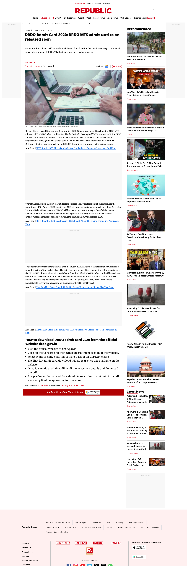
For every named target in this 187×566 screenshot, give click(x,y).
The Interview (70, 527)
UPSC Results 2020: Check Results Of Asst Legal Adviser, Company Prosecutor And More (76, 148)
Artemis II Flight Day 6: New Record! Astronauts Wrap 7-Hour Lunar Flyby (145, 165)
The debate (96, 522)
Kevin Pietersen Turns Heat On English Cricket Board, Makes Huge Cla (145, 129)
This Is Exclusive (52, 527)
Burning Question (136, 522)
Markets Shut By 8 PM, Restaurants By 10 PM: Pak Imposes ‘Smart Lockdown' (145, 274)
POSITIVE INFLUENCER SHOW (58, 522)
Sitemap (25, 556)
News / (24, 24)
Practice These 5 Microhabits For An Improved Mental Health (144, 200)
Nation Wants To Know (150, 527)
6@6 (108, 522)
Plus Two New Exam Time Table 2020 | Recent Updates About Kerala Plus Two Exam (75, 287)
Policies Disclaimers (30, 560)
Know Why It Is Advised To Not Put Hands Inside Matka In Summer (143, 310)
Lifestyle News (132, 315)
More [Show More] (151, 18)
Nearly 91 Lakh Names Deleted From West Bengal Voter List (144, 345)
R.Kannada (106, 3)
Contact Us (26, 548)
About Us (25, 543)
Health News (132, 206)
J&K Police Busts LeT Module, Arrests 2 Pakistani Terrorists (145, 58)
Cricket (129, 135)
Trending (119, 522)
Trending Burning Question (57, 532)
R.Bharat (90, 3)
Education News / (34, 24)
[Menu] (151, 10)
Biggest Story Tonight (126, 527)
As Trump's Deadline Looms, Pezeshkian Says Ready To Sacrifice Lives (144, 237)
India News (131, 63)
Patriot (109, 527)
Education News (32, 66)
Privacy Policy (27, 552)
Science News (132, 170)
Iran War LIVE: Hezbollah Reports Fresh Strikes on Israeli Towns (143, 94)
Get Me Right (80, 522)
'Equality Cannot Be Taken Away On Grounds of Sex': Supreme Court (144, 381)
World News (131, 99)
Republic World (80, 3)
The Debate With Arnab (91, 527)
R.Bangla (98, 3)
